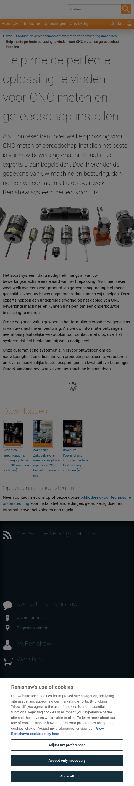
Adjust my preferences (66, 754)
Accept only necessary (66, 769)
